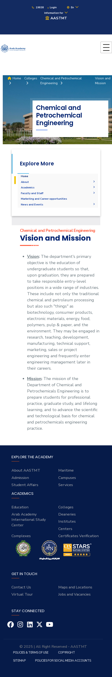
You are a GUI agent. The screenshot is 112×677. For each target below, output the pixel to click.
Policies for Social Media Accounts (63, 661)
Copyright (66, 653)
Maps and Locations (75, 587)
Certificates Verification (78, 536)
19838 (37, 7)
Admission (20, 477)
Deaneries (67, 514)
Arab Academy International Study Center (28, 520)
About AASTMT (25, 470)
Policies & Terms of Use (30, 653)
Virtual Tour (22, 594)
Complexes (21, 536)
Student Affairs (24, 484)
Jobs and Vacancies (74, 594)
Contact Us (21, 587)
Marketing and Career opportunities (44, 199)
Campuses (67, 477)
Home (24, 176)
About (58, 182)
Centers (65, 528)
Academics (58, 187)
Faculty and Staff (58, 193)
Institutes (67, 521)
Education (19, 507)
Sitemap (19, 661)
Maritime (66, 470)
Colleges (65, 507)
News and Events (58, 204)
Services (65, 484)
